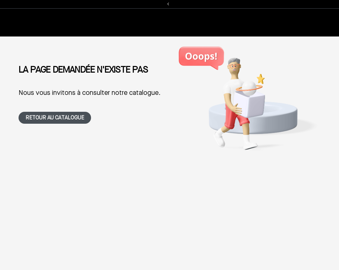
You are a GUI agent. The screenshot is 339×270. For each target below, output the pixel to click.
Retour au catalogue (54, 118)
